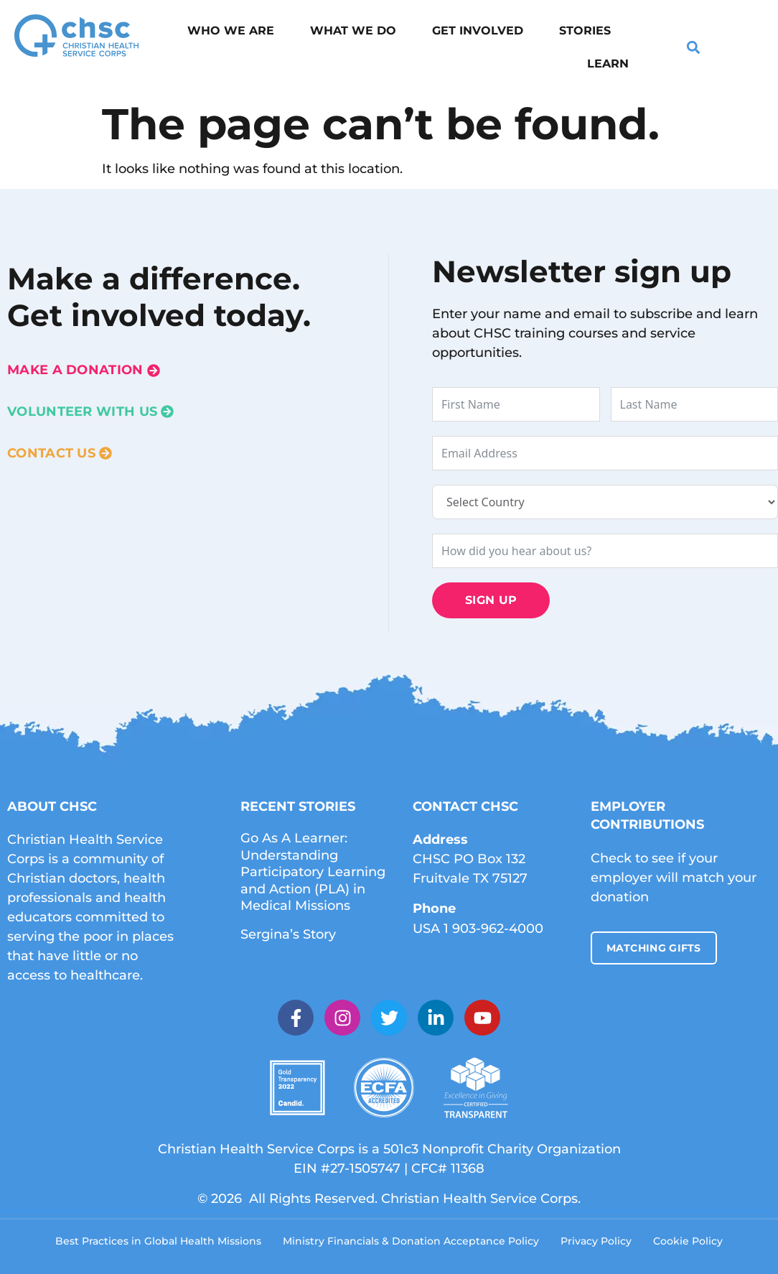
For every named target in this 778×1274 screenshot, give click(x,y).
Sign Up (491, 600)
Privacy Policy (596, 1241)
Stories (585, 30)
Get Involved (477, 30)
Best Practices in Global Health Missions (158, 1241)
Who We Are (230, 30)
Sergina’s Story (288, 934)
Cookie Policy (688, 1241)
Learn (608, 63)
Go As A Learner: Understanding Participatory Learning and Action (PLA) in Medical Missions (312, 871)
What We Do (353, 30)
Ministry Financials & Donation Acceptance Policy (411, 1241)
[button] (694, 48)
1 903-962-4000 (493, 928)
